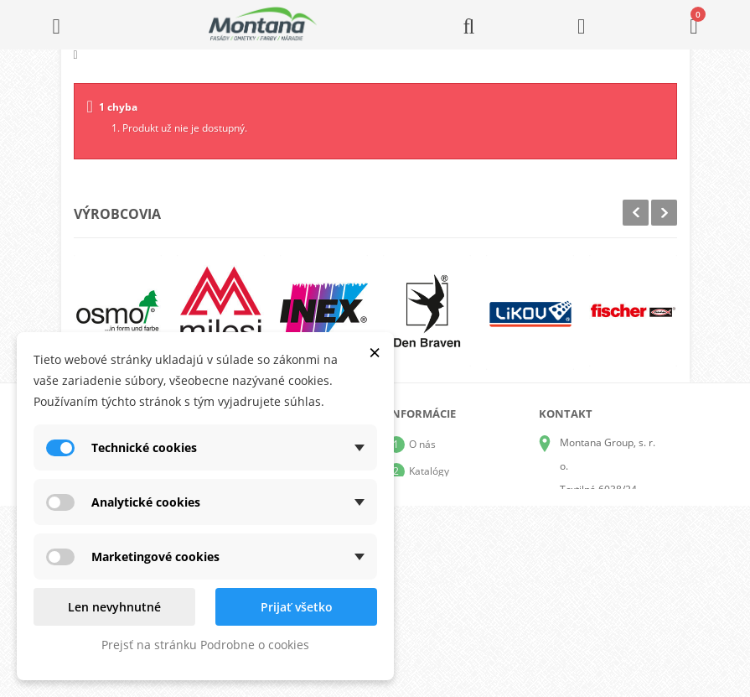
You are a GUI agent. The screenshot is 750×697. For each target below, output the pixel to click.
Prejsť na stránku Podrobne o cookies (205, 645)
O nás (422, 444)
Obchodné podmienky (459, 525)
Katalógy (429, 471)
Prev (636, 213)
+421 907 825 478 (602, 560)
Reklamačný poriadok (459, 551)
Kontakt (426, 578)
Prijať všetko (297, 607)
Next (664, 213)
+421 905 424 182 (602, 536)
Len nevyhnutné (114, 607)
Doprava (429, 498)
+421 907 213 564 (602, 583)
